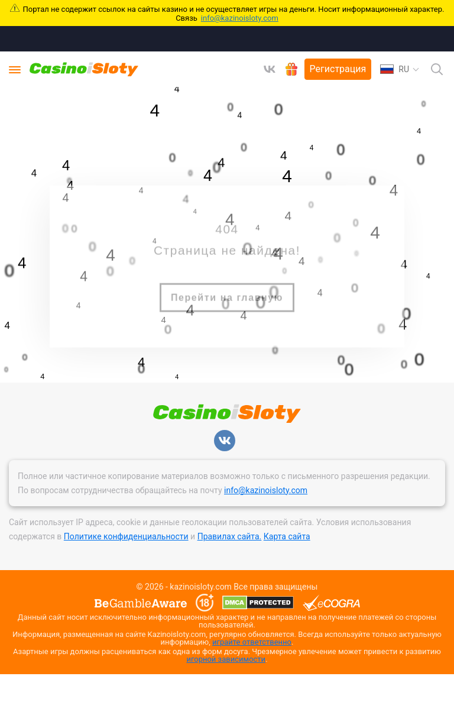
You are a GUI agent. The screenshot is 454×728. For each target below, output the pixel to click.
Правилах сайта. (229, 536)
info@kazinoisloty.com (239, 18)
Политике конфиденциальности (126, 536)
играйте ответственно (251, 642)
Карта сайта (287, 536)
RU (394, 69)
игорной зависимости (225, 659)
